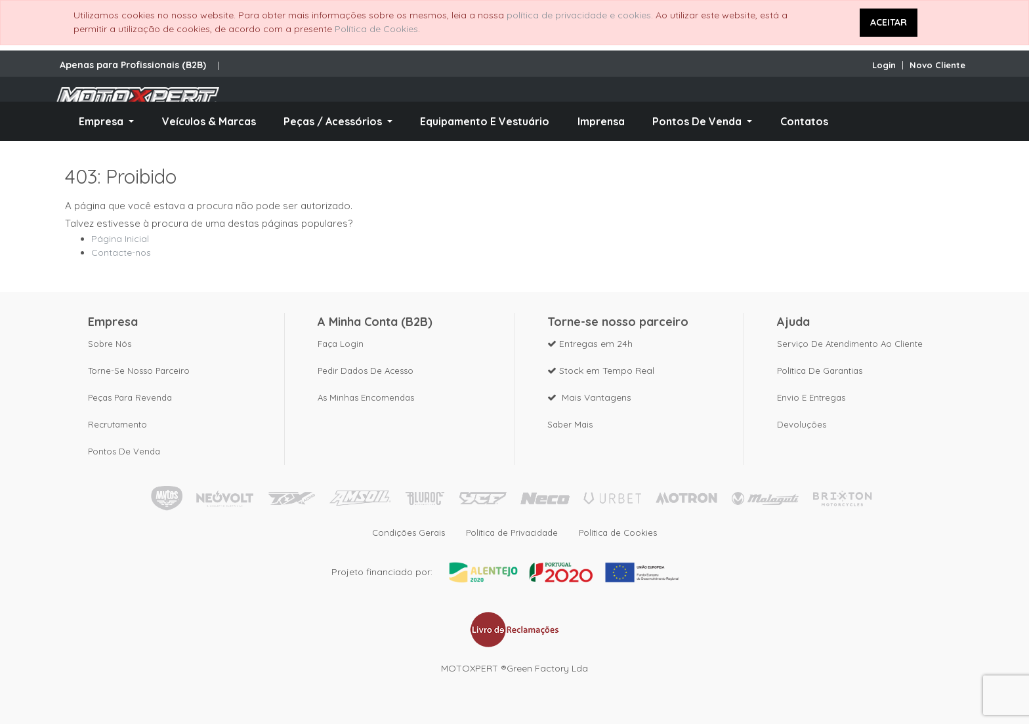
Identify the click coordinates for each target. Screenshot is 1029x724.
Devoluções (801, 424)
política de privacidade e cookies (579, 15)
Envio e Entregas (811, 397)
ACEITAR (888, 22)
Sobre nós (109, 343)
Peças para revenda (130, 397)
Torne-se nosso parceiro (139, 370)
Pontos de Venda (124, 451)
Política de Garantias (819, 370)
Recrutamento (117, 424)
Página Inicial (120, 239)
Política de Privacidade (512, 532)
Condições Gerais (408, 532)
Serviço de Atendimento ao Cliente (850, 343)
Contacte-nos (121, 252)
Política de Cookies (376, 29)
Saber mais (570, 424)
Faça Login (341, 343)
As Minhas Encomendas (366, 397)
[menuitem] (208, 121)
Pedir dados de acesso (365, 370)
